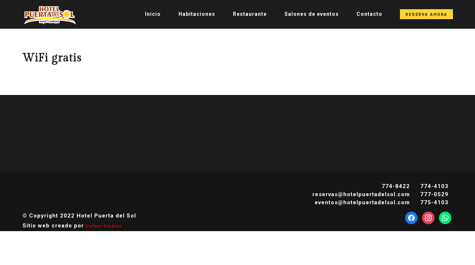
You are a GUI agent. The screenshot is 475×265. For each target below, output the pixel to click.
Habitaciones (196, 14)
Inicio (153, 14)
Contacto (369, 14)
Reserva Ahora (426, 14)
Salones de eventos (311, 14)
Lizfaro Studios (104, 226)
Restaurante (250, 14)
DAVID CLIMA (237, 135)
